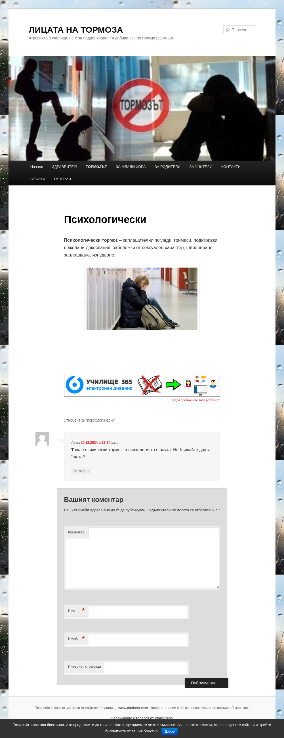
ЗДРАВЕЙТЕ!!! (64, 167)
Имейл (76, 639)
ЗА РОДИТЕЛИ (167, 167)
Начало (36, 167)
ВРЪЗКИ (37, 179)
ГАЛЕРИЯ (62, 179)
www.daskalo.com (133, 708)
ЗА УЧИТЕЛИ (201, 167)
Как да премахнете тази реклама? (195, 400)
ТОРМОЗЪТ (96, 167)
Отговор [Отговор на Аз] (81, 471)
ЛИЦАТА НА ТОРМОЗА (76, 29)
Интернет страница (84, 666)
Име (76, 611)
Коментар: (77, 532)
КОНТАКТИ (231, 167)
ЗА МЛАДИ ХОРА (131, 167)
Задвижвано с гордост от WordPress (141, 718)
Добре (169, 731)
